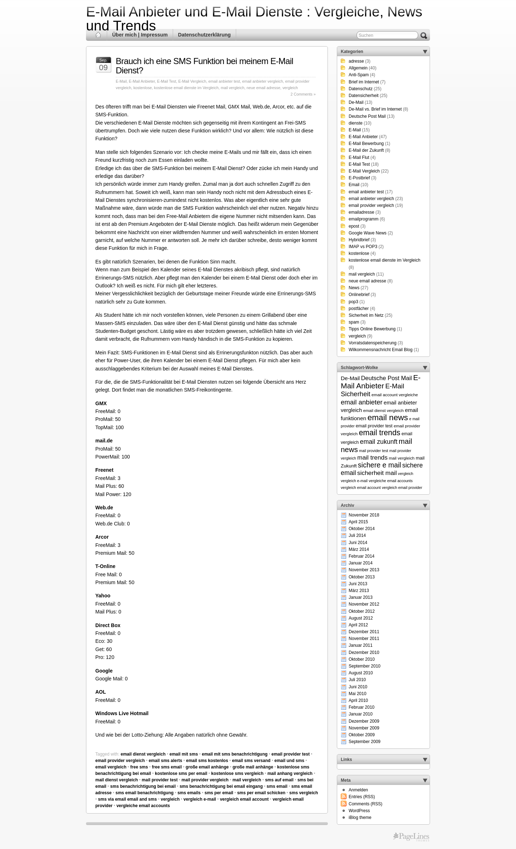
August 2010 (361, 672)
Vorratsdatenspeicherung (372, 342)
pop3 (353, 301)
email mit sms (183, 754)
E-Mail (121, 81)
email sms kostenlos (207, 760)
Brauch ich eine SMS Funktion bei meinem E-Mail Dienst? (204, 65)
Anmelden (358, 789)
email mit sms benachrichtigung (234, 754)
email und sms (289, 760)
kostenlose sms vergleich (237, 773)
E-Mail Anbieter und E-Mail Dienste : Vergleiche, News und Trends (254, 18)
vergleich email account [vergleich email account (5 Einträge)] (361, 487)
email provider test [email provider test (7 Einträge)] (374, 425)
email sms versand (251, 760)
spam (354, 322)
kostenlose (142, 88)
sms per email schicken (261, 792)
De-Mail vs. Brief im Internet (375, 109)
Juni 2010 (358, 686)
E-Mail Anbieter (142, 81)
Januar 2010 (361, 714)
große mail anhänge (253, 767)
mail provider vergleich (205, 779)
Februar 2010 (361, 707)
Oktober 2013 (362, 576)
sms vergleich (303, 792)
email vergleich (110, 767)
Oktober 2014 (362, 528)
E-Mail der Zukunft (366, 150)
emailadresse (361, 212)
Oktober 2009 (362, 734)
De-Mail (356, 102)
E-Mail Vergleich (192, 81)
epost (354, 226)
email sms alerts (165, 760)
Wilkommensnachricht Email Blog (380, 349)
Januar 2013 (361, 597)
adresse (356, 61)
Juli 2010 (357, 679)
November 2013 (364, 569)
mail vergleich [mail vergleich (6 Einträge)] (402, 458)
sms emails (189, 792)
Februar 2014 (361, 556)
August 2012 (361, 618)
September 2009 (365, 741)
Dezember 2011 (364, 631)
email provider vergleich (120, 760)
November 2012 (364, 604)
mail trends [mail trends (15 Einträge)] (372, 457)
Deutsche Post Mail (367, 116)
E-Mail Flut (359, 157)
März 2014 (359, 549)
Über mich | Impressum (140, 35)
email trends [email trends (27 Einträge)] (379, 432)
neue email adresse (263, 88)
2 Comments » (303, 94)
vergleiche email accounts (143, 805)
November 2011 (364, 638)
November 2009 (364, 728)
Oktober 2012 (362, 611)
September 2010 (365, 666)
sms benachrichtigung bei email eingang (221, 786)
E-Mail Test (166, 81)
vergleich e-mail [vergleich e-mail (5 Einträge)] (354, 481)
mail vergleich (232, 88)
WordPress (359, 810)
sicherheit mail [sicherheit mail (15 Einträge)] (377, 472)
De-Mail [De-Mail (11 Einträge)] (350, 378)
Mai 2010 (357, 693)
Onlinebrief (359, 294)
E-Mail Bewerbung (366, 143)
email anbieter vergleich (262, 81)
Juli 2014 (357, 535)
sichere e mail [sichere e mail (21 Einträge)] (379, 465)
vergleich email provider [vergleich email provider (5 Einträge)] (402, 487)
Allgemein (358, 68)
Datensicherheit (363, 95)
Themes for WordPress (411, 837)
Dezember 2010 (364, 652)
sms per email (219, 792)
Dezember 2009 (364, 721)
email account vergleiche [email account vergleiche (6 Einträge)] (395, 394)
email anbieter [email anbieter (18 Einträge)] (362, 402)
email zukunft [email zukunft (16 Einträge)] (379, 441)
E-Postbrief (359, 177)
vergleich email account (244, 799)
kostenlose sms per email (181, 773)
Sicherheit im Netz (366, 315)
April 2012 (358, 624)
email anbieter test (224, 81)
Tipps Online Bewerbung (372, 328)
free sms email (167, 767)
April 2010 (358, 700)
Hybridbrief (359, 239)
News (354, 287)
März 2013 (359, 590)
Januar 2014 (361, 563)
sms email (277, 786)
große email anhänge (207, 767)
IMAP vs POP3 (363, 246)
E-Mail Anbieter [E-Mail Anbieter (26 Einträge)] (381, 381)
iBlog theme (360, 817)
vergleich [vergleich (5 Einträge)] (406, 473)
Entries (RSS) (362, 796)
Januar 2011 (361, 645)
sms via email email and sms (127, 799)
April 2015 (358, 521)
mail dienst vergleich (116, 779)
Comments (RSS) (365, 803)
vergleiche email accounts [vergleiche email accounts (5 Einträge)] (391, 481)
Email (354, 184)
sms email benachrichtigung (144, 792)
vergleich (290, 88)
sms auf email (279, 779)
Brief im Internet (364, 81)
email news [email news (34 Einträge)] (387, 417)
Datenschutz (361, 88)
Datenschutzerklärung (204, 35)
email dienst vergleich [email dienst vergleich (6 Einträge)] (383, 410)
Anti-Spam (359, 74)
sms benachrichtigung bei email (143, 786)
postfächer (359, 308)
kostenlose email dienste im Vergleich (186, 88)
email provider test (290, 754)
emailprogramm (363, 219)
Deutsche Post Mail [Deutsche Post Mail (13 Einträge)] (386, 378)
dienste (356, 123)
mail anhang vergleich (289, 773)
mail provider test (160, 779)
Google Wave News (368, 233)
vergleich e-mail (199, 799)
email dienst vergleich (143, 754)
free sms (139, 767)
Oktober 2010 (362, 659)
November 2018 (364, 515)
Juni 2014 (358, 542)
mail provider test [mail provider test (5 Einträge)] (373, 450)
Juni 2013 (358, 583)
